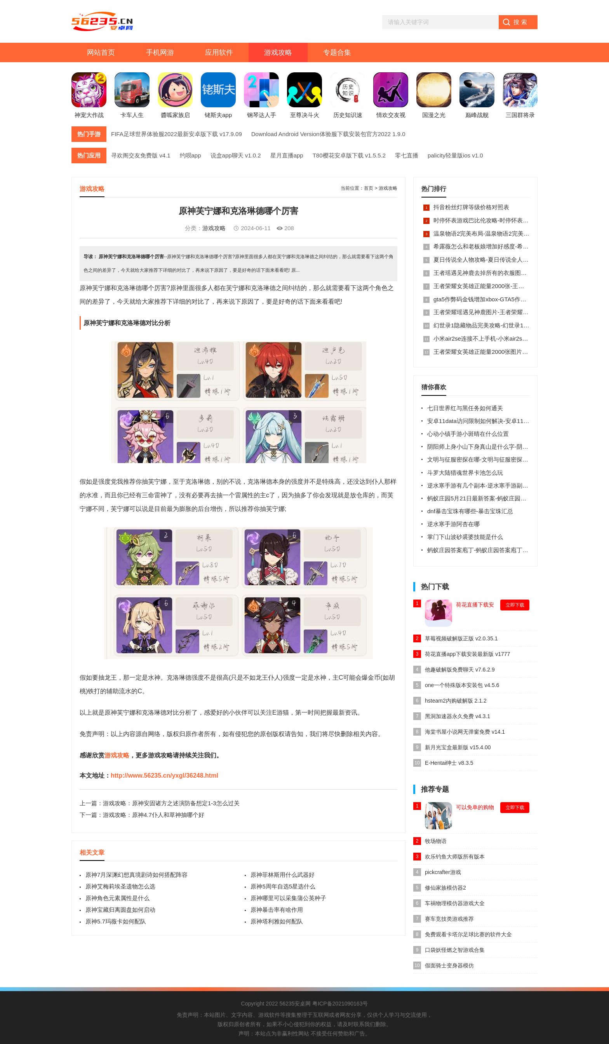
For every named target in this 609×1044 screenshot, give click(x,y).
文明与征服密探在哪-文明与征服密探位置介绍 (486, 459)
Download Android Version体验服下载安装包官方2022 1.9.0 (328, 134)
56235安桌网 (295, 1003)
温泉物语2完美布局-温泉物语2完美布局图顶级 (493, 233)
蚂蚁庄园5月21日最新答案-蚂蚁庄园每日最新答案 (491, 498)
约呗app (190, 155)
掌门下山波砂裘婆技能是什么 (465, 536)
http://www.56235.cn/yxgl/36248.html (164, 775)
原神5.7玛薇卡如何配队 (115, 921)
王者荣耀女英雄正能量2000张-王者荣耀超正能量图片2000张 (511, 286)
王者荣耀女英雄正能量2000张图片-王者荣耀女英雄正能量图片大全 (519, 351)
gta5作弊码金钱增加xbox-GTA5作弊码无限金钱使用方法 (506, 299)
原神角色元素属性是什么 (117, 898)
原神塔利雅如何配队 (277, 921)
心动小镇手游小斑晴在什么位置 (468, 433)
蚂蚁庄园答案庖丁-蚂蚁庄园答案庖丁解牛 (480, 550)
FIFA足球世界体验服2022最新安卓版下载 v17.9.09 (176, 134)
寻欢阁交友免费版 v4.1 (141, 155)
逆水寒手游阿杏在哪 (453, 524)
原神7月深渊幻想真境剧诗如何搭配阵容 (136, 874)
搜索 (521, 22)
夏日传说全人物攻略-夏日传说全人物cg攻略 (489, 259)
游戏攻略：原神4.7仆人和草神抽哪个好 (153, 814)
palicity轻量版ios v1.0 (455, 155)
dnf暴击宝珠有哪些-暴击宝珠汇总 (470, 511)
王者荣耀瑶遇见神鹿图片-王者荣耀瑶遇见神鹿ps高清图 (504, 312)
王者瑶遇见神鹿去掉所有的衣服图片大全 (485, 272)
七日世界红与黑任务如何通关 (465, 408)
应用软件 (219, 52)
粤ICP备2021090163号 (340, 1003)
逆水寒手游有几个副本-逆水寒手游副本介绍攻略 (489, 485)
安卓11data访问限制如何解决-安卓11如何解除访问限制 (498, 421)
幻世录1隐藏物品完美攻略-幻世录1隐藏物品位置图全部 (504, 325)
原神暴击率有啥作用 (277, 909)
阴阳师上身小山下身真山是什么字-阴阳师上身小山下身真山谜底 (509, 446)
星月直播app (286, 155)
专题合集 (337, 52)
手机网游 (160, 52)
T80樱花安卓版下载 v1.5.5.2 (349, 155)
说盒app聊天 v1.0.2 (236, 155)
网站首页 (101, 52)
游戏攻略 (278, 52)
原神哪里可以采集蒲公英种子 (288, 898)
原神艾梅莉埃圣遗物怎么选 (120, 886)
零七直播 (406, 155)
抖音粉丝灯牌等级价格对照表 (471, 207)
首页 (368, 188)
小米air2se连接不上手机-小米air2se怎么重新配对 (496, 338)
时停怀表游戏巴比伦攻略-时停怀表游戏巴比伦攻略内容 (504, 220)
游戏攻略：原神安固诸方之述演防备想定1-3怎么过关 (171, 803)
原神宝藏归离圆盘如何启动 (120, 909)
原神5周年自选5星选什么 (283, 886)
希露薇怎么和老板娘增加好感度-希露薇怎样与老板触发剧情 (510, 246)
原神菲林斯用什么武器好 (283, 874)
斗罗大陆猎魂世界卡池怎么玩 (465, 472)
